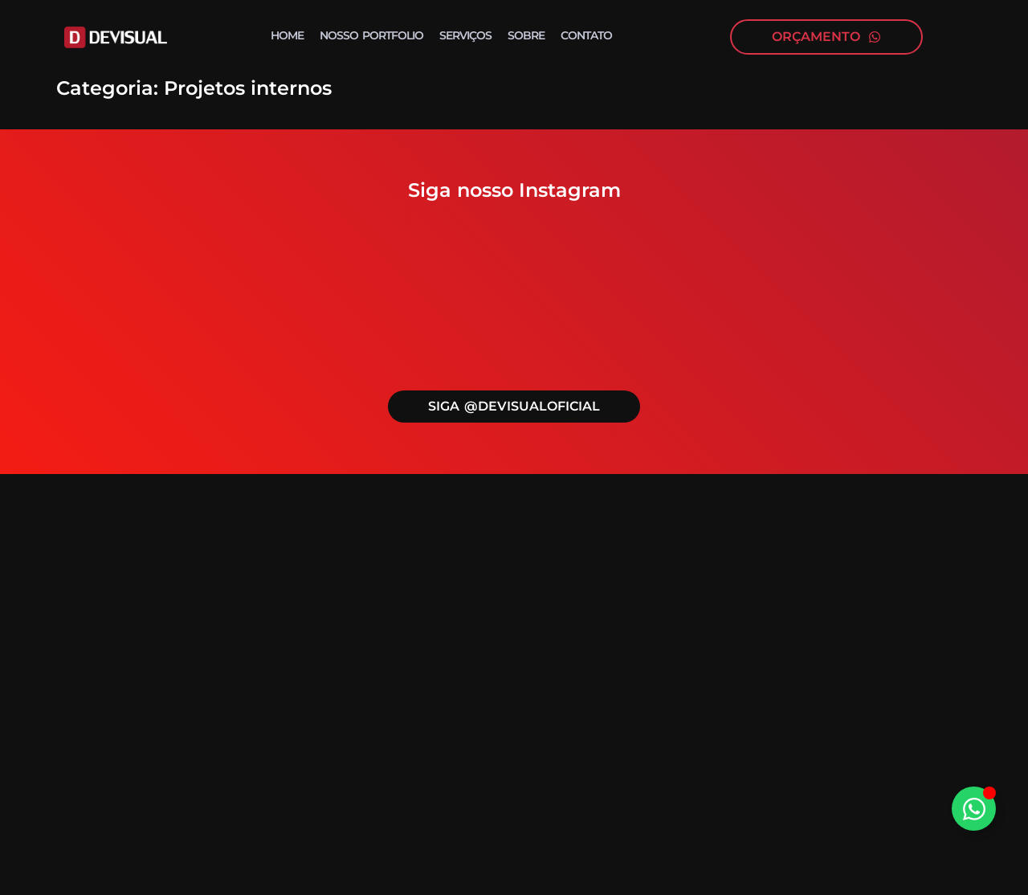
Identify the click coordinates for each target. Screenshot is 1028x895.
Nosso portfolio (371, 35)
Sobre (526, 35)
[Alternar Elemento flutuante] (974, 809)
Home (287, 35)
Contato (586, 35)
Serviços (465, 35)
